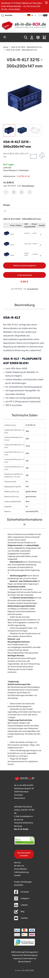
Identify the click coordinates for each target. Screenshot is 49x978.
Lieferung (20, 952)
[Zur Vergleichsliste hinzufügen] (14, 192)
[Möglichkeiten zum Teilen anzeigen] (29, 192)
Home (5, 47)
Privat (40, 15)
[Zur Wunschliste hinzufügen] (6, 192)
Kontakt (17, 875)
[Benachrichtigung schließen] (46, 3)
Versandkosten (28, 186)
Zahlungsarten (31, 952)
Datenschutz (17, 955)
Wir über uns (19, 866)
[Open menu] (4, 37)
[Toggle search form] (26, 37)
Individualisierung (21, 872)
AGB (13, 952)
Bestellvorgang (30, 955)
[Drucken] (22, 192)
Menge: (6, 205)
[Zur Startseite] (24, 25)
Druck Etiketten (20, 869)
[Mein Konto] (32, 37)
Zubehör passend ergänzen (24, 265)
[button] (24, 98)
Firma (45, 15)
